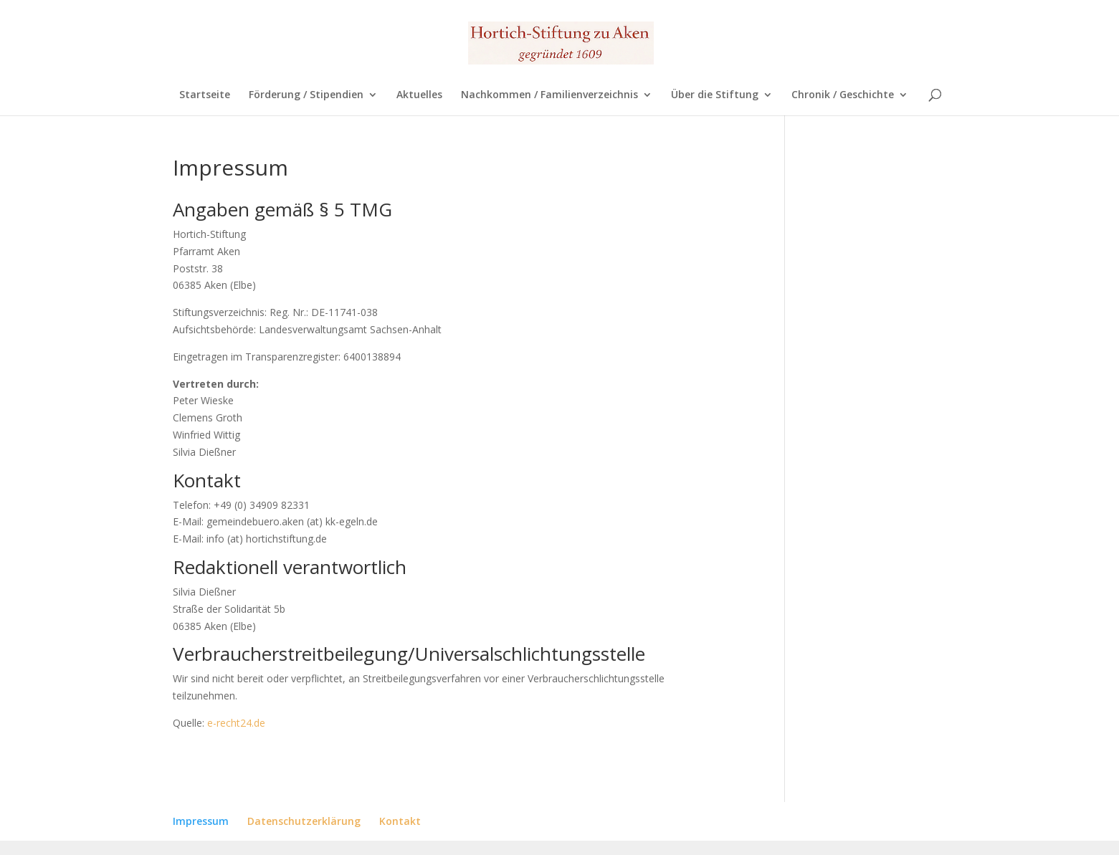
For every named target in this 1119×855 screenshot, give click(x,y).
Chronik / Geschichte (842, 95)
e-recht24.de (236, 723)
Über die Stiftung (714, 95)
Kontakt (400, 821)
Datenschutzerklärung (304, 821)
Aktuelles (419, 95)
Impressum (201, 821)
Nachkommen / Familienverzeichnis (549, 95)
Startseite (204, 95)
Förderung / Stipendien (306, 95)
